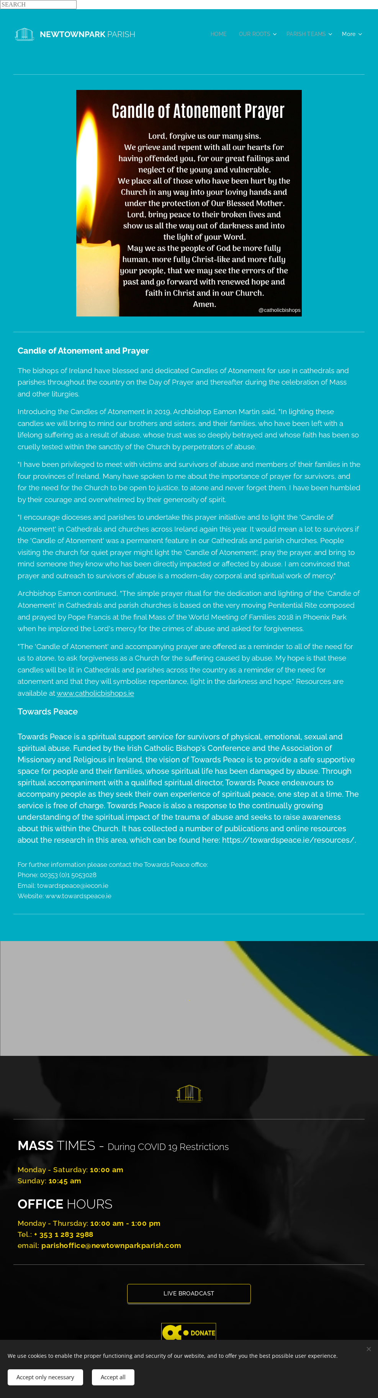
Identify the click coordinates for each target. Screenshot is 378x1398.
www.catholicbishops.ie (95, 693)
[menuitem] (216, 34)
